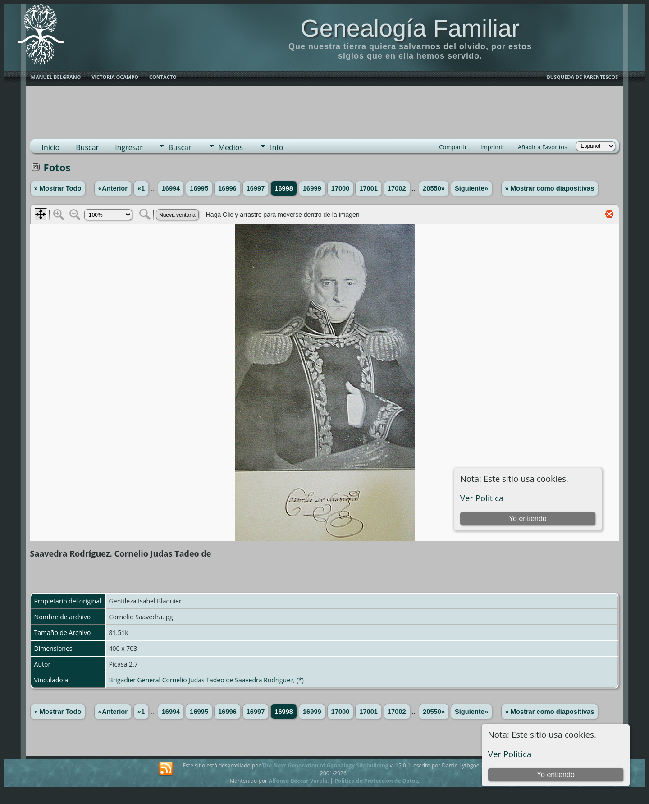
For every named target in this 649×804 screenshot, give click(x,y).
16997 (256, 188)
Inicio (51, 147)
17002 (397, 188)
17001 (368, 188)
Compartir (453, 147)
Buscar (87, 147)
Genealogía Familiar (410, 27)
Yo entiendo (556, 774)
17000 (340, 188)
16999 (312, 188)
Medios (231, 147)
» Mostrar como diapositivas (549, 188)
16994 (171, 188)
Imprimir (492, 147)
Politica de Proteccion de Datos (376, 781)
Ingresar (129, 147)
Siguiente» (471, 188)
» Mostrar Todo (58, 188)
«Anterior (113, 188)
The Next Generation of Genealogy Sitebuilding (325, 765)
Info (276, 147)
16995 (199, 188)
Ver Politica (510, 753)
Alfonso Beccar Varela (298, 781)
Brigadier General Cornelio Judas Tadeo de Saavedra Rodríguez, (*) (206, 680)
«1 (141, 188)
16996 (227, 188)
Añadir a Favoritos (542, 147)
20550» (434, 188)
